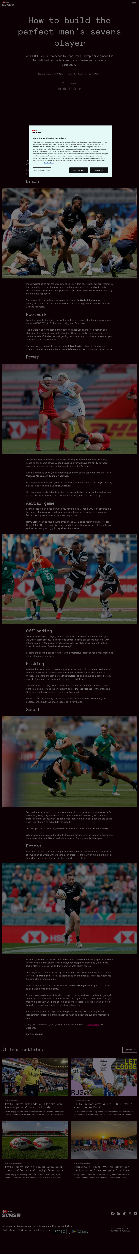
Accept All (99, 170)
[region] (70, 151)
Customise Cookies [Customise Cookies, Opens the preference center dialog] (42, 170)
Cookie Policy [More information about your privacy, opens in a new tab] (49, 163)
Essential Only (78, 170)
